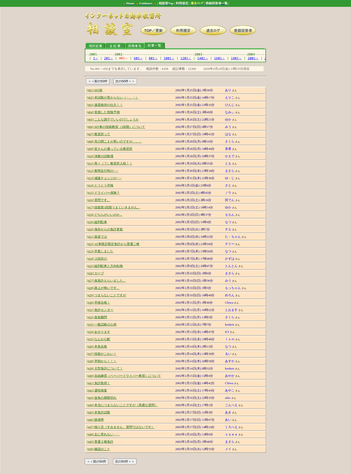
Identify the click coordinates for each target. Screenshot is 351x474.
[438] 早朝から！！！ (102, 361)
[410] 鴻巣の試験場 (100, 156)
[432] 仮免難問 (97, 317)
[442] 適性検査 (97, 390)
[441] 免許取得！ (98, 383)
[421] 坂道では (97, 236)
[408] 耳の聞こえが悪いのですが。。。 (114, 141)
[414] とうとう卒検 (100, 185)
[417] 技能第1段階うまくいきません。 (113, 207)
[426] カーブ (95, 273)
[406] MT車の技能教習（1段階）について (116, 127)
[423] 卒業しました (100, 251)
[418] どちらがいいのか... (104, 214)
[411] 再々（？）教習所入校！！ (109, 163)
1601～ (219, 58)
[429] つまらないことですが (106, 295)
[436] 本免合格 (97, 346)
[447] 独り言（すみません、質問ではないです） (121, 427)
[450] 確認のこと (98, 449)
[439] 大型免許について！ (105, 368)
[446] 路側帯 (95, 420)
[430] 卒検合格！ (98, 302)
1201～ (185, 58)
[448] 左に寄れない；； (103, 434)
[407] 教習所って (98, 134)
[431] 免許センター (100, 310)
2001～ (253, 58)
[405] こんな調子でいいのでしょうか (113, 119)
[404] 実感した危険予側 (103, 112)
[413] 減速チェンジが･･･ (104, 178)
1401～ (202, 58)
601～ (138, 58)
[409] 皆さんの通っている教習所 (109, 149)
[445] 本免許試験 (98, 412)
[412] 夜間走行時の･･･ (102, 171)
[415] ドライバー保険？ (103, 193)
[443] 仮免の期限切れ (102, 398)
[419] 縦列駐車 (97, 222)
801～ (153, 58)
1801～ (236, 58)
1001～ (169, 58)
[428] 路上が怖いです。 (103, 288)
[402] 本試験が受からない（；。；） (113, 97)
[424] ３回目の (97, 258)
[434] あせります (98, 332)
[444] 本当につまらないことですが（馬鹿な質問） (122, 405)
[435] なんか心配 (98, 339)
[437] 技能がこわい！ (102, 354)
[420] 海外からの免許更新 (105, 229)
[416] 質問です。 (98, 200)
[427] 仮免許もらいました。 (106, 280)
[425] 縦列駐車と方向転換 (105, 266)
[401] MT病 (94, 90)
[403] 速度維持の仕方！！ (105, 105)
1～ (95, 58)
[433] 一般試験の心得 (102, 324)
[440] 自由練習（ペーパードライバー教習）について (124, 376)
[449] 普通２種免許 (100, 441)
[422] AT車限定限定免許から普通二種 (113, 244)
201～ (108, 58)
